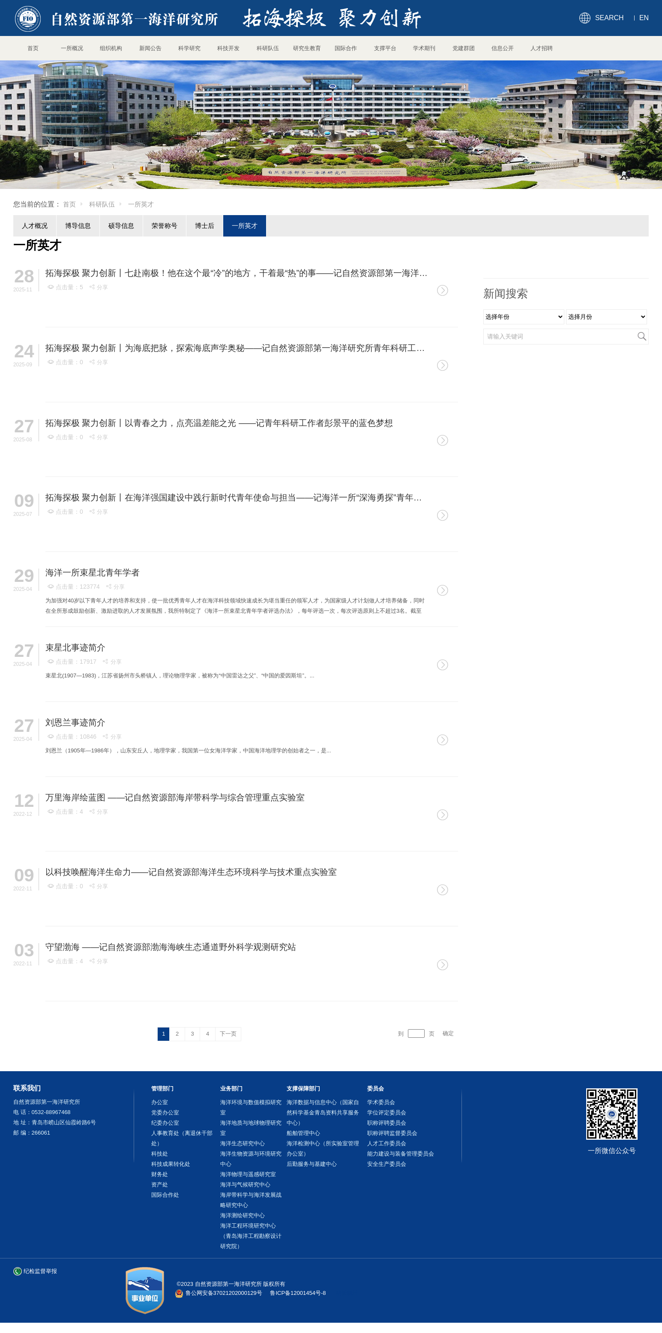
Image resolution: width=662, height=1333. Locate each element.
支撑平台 (385, 48)
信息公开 (502, 48)
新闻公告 (150, 48)
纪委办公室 (165, 1123)
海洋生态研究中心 (242, 1143)
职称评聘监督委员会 (392, 1133)
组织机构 (111, 48)
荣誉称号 (164, 225)
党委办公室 (165, 1112)
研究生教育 (307, 48)
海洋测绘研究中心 (242, 1215)
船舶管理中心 (303, 1133)
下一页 (228, 1033)
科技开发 (228, 48)
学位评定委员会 (386, 1112)
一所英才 (245, 225)
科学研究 (189, 48)
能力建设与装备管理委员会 (400, 1153)
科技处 (159, 1153)
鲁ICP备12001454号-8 (298, 1293)
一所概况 (72, 48)
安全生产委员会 (386, 1164)
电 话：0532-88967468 (42, 1112)
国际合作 (346, 48)
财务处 (159, 1174)
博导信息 (78, 225)
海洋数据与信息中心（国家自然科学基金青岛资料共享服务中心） (323, 1112)
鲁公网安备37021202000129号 (224, 1293)
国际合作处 (165, 1195)
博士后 (204, 225)
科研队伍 (268, 48)
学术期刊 (424, 48)
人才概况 (35, 225)
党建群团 (463, 48)
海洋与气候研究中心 (245, 1184)
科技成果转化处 (170, 1164)
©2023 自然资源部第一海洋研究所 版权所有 (231, 1284)
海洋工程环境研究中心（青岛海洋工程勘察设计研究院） (251, 1235)
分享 (98, 287)
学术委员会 (381, 1102)
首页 (33, 48)
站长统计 (347, 1293)
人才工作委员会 (386, 1143)
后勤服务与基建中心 (312, 1164)
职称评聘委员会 (386, 1123)
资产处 (159, 1184)
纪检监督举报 (40, 1271)
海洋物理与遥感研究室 (248, 1174)
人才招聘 (541, 48)
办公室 (159, 1102)
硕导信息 (121, 225)
